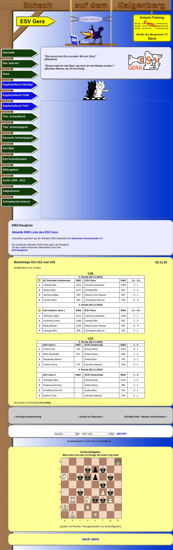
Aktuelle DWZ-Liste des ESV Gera (35, 232)
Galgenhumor (11, 191)
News (6, 73)
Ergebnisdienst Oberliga (18, 84)
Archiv (121, 433)
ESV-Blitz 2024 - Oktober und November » (145, 417)
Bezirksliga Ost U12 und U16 (34, 262)
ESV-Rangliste (20, 250)
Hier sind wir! (11, 63)
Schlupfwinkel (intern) (16, 201)
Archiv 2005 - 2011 (14, 180)
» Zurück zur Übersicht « (90, 417)
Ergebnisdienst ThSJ (15, 105)
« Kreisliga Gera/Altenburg (27, 417)
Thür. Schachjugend (15, 127)
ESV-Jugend (45, 403)
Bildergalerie (10, 169)
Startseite (9, 52)
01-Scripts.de (105, 441)
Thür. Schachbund (14, 116)
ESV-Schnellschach (15, 159)
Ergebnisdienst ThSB (16, 95)
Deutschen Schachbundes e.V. (87, 238)
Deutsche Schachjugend (18, 137)
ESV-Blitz (8, 148)
